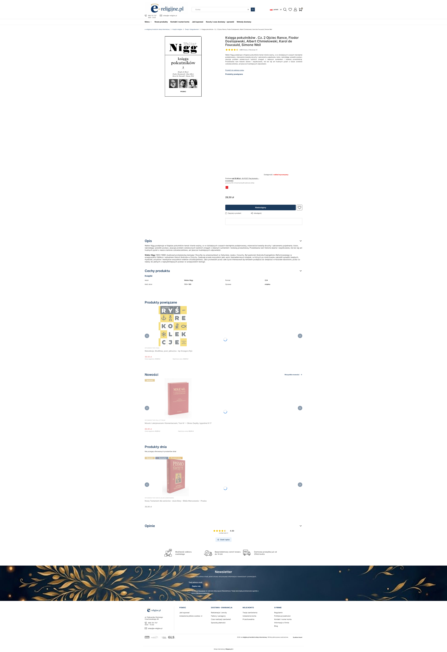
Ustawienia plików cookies (190, 616)
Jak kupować (184, 613)
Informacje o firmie (281, 623)
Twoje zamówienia (250, 613)
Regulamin (201, 591)
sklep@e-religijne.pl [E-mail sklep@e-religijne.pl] (170, 15)
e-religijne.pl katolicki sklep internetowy (157, 29)
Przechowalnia (248, 619)
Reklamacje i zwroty (219, 613)
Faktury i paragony (218, 616)
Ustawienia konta (249, 616)
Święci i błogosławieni (192, 29)
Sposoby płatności (218, 623)
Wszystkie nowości (293, 375)
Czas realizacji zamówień (221, 619)
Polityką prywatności (202, 593)
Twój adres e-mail (195, 582)
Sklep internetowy (223, 649)
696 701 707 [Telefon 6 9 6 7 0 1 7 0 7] (152, 15)
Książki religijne (177, 29)
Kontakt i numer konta (282, 619)
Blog (276, 626)
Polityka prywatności (282, 616)
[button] (253, 9)
